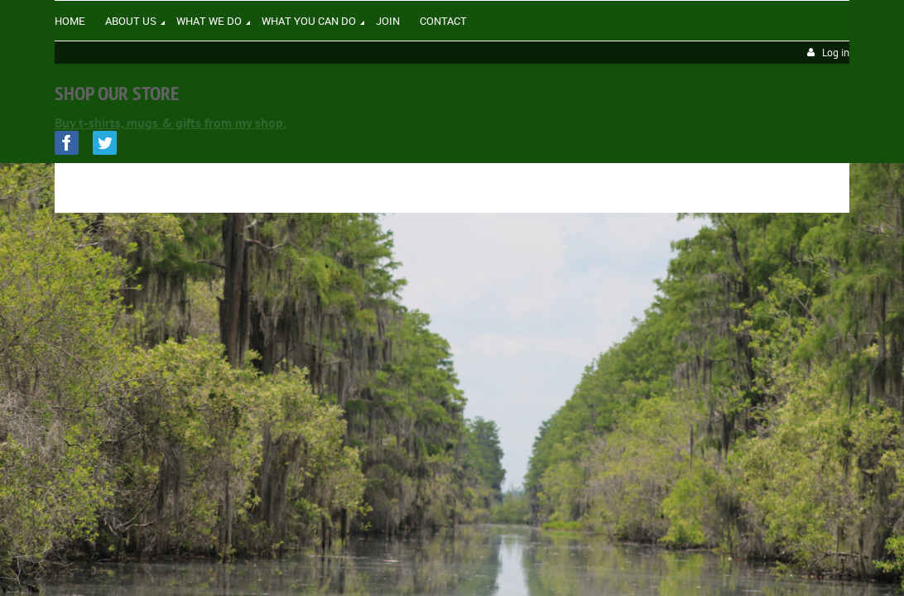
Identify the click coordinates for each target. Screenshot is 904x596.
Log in (835, 53)
